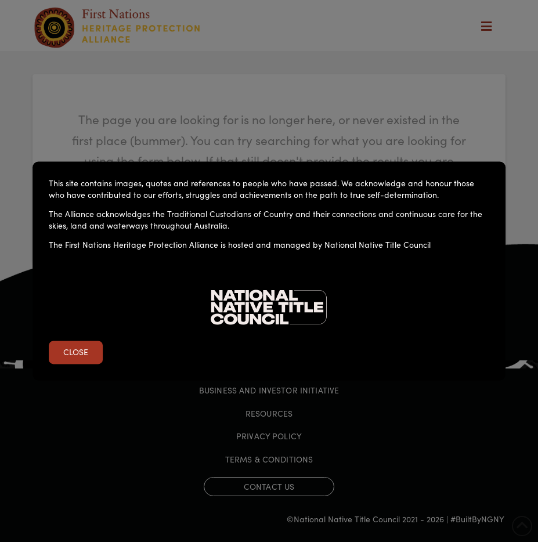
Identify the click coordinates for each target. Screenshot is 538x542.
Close (75, 352)
